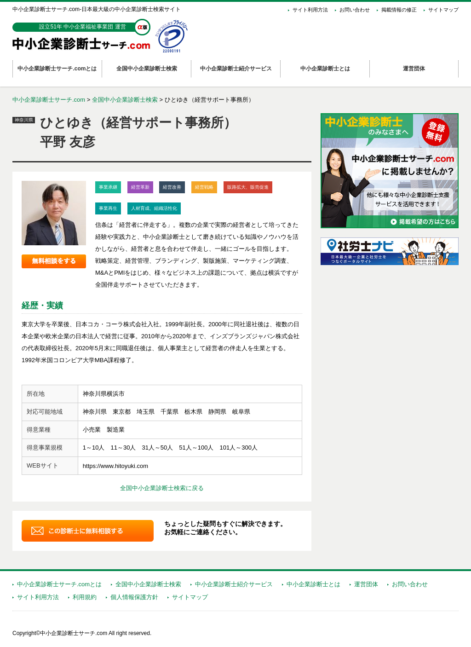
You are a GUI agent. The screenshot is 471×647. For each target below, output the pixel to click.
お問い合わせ (354, 9)
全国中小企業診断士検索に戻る (162, 488)
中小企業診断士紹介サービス (234, 584)
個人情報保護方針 (134, 597)
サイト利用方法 (310, 9)
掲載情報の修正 (399, 9)
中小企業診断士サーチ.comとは (59, 584)
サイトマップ (443, 9)
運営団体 (366, 584)
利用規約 (85, 597)
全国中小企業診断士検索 (125, 99)
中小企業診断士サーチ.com (48, 99)
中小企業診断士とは (313, 584)
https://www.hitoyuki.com (115, 465)
